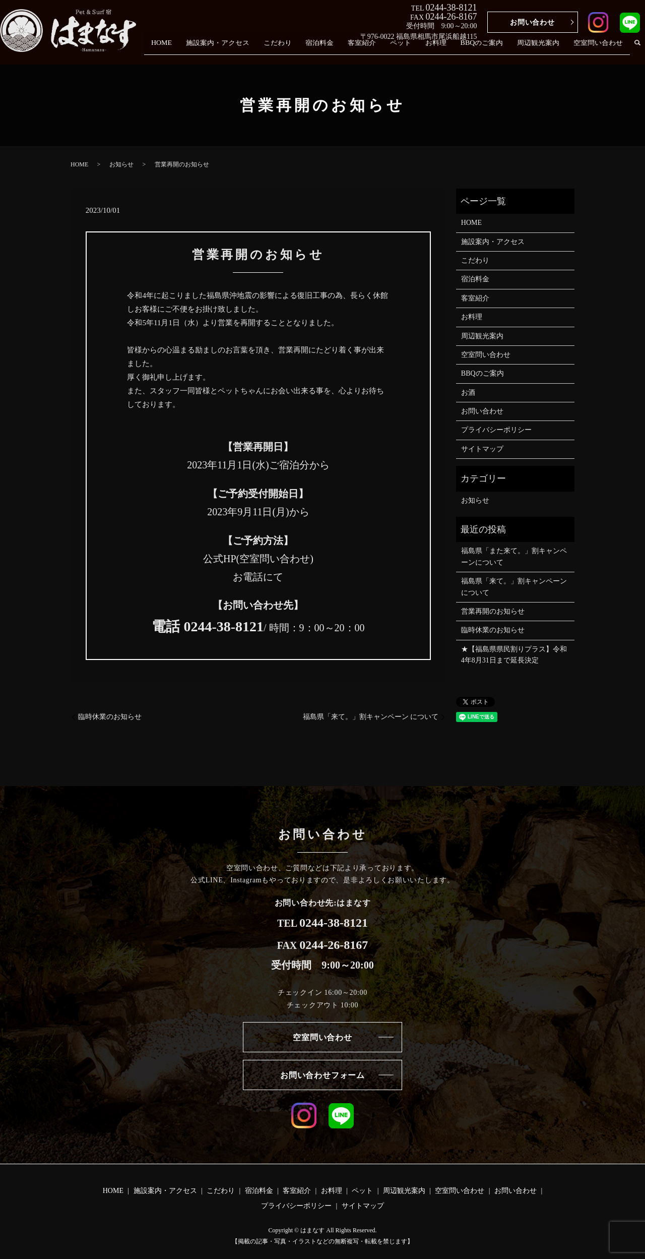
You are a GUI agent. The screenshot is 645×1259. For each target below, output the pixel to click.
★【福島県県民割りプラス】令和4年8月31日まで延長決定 (514, 654)
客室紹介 (377, 49)
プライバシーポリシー (496, 430)
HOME (187, 49)
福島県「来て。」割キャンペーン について (371, 717)
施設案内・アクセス (241, 49)
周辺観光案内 (542, 49)
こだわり (298, 49)
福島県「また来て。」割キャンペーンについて (514, 556)
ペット (413, 49)
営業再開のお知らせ (493, 611)
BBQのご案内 (488, 49)
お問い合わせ (532, 22)
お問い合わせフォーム (322, 1075)
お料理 (445, 49)
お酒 (468, 392)
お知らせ (121, 164)
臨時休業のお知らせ (110, 717)
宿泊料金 (338, 49)
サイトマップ (482, 449)
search (637, 49)
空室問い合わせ (599, 49)
